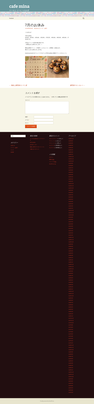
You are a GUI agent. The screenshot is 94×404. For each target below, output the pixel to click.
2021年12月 (71, 210)
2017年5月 (70, 334)
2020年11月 (71, 239)
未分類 (12, 152)
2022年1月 (70, 208)
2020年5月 (70, 253)
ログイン (51, 157)
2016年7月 (70, 356)
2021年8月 (70, 219)
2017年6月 (70, 331)
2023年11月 (71, 158)
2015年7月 (70, 383)
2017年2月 (70, 340)
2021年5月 (70, 226)
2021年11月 (71, 212)
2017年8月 (70, 327)
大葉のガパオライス (34, 149)
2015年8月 (70, 381)
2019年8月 (70, 273)
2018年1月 (70, 316)
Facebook (11, 18)
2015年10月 (71, 376)
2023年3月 (70, 176)
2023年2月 (70, 179)
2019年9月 (70, 271)
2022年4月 (70, 201)
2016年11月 (71, 347)
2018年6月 (70, 304)
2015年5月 (70, 388)
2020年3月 (70, 257)
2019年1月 (70, 289)
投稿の (51, 159)
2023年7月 (70, 167)
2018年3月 (70, 311)
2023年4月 (70, 174)
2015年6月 (70, 385)
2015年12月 (71, 372)
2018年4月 (70, 309)
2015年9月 (70, 379)
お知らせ (37, 28)
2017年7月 (70, 329)
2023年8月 (70, 165)
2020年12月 (71, 237)
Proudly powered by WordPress (47, 401)
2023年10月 (71, 161)
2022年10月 (71, 188)
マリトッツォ (52, 141)
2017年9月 (70, 325)
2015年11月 (71, 374)
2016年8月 (70, 354)
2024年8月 (70, 141)
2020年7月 (70, 248)
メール (27, 120)
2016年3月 (70, 365)
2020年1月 (70, 262)
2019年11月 (71, 266)
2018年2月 (70, 313)
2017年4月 (70, 336)
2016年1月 (70, 370)
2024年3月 (70, 150)
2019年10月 (71, 269)
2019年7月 (70, 275)
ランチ (12, 150)
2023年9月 (70, 163)
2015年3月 (70, 392)
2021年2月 (70, 233)
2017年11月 (71, 320)
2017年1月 (70, 343)
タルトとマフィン (53, 138)
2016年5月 (70, 361)
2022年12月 (71, 183)
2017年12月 (71, 318)
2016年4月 (70, 363)
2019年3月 (70, 284)
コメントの (52, 161)
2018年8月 (70, 300)
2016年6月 (70, 358)
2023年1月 (70, 181)
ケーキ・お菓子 (43, 28)
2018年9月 (70, 298)
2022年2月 (70, 206)
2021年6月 (70, 224)
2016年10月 (71, 349)
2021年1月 (70, 235)
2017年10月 (71, 322)
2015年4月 (70, 390)
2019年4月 (70, 282)
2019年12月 (71, 264)
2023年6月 (70, 170)
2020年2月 (70, 260)
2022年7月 (70, 194)
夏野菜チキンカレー (77, 85)
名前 (26, 117)
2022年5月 (70, 199)
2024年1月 (70, 154)
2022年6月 (70, 197)
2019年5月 (70, 280)
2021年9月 (70, 217)
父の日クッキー (33, 144)
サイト (27, 123)
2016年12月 (71, 345)
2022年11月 (71, 185)
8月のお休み (33, 142)
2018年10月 (71, 295)
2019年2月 (70, 286)
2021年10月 (71, 215)
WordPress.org (52, 164)
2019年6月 (70, 277)
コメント (27, 100)
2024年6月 (70, 143)
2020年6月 (70, 251)
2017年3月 (70, 338)
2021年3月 (70, 230)
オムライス (51, 145)
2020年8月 (70, 246)
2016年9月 (70, 352)
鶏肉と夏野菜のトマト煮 (18, 85)
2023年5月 (70, 172)
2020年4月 (70, 255)
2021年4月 (70, 228)
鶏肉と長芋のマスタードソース (37, 147)
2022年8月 (70, 192)
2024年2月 (70, 152)
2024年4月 (70, 147)
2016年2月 (70, 367)
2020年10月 (71, 242)
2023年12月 (71, 156)
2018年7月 (70, 302)
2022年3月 (70, 203)
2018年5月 (70, 307)
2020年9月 (70, 244)
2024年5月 (70, 145)
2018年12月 (71, 291)
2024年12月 (71, 138)
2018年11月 (71, 293)
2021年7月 (70, 221)
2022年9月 (70, 190)
